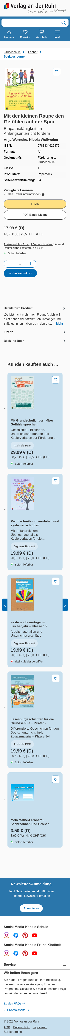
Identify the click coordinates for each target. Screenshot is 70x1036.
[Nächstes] (65, 605)
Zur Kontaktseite (16, 1010)
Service (10, 964)
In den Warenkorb (20, 273)
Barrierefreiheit (13, 1031)
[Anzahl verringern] (9, 264)
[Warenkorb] (41, 34)
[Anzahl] (20, 264)
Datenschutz (21, 1027)
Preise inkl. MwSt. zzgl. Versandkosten (28, 244)
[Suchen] (64, 23)
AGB (7, 1027)
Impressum (40, 1027)
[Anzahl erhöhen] (30, 264)
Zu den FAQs (14, 1003)
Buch (35, 204)
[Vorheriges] (4, 605)
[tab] (35, 316)
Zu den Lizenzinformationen (24, 194)
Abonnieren (31, 908)
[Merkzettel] (25, 34)
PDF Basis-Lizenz (35, 214)
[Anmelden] (9, 34)
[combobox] (30, 23)
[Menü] (57, 34)
